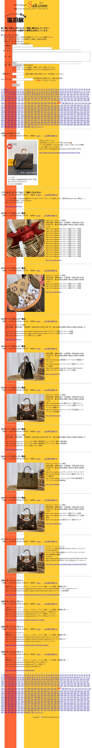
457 (81, 147)
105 (77, 118)
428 (74, 145)
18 (47, 114)
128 (64, 121)
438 (18, 147)
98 (56, 118)
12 (33, 114)
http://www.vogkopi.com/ (53, 285)
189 (88, 125)
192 (9, 128)
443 (35, 147)
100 (61, 118)
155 (65, 123)
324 (88, 136)
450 (58, 147)
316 (61, 136)
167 (15, 125)
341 (55, 139)
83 (21, 118)
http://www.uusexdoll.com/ (14, 231)
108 (87, 118)
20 (51, 114)
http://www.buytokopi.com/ (14, 474)
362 (35, 141)
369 (58, 141)
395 (55, 143)
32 (80, 114)
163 (2, 125)
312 (48, 136)
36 (89, 114)
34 (84, 114)
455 (75, 147)
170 (25, 125)
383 (15, 143)
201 (38, 128)
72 (84, 116)
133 (80, 121)
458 (84, 147)
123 (47, 121)
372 (68, 141)
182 (65, 125)
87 (30, 118)
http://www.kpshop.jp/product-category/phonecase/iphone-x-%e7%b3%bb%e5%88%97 (33, 619)
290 (65, 134)
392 (45, 143)
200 (35, 128)
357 (18, 141)
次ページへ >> (37, 151)
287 (55, 134)
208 (63, 128)
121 (41, 121)
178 (51, 125)
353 (5, 141)
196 (22, 128)
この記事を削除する (50, 160)
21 (54, 114)
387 (28, 143)
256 (42, 132)
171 (28, 125)
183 (68, 125)
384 (18, 143)
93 (44, 118)
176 (45, 125)
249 (18, 132)
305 (25, 136)
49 (30, 116)
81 (16, 118)
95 (49, 118)
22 (56, 114)
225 (28, 130)
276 (18, 134)
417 (38, 145)
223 (22, 130)
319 (71, 136)
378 (88, 141)
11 (30, 114)
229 (42, 130)
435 (9, 147)
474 (48, 149)
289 (61, 134)
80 (14, 118)
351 (88, 139)
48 (28, 116)
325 (2, 139)
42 (14, 116)
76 (4, 118)
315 (58, 136)
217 (2, 130)
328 (12, 139)
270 (88, 132)
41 (11, 116)
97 (54, 118)
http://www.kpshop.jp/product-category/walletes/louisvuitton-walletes (27, 670)
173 (35, 125)
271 (2, 134)
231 (48, 130)
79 (11, 118)
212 (76, 128)
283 (42, 134)
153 (58, 123)
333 (28, 139)
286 (51, 134)
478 (61, 149)
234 (58, 130)
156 (68, 123)
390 (38, 143)
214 (82, 128)
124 (51, 121)
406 (2, 145)
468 (28, 149)
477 (58, 149)
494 (25, 151)
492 (18, 151)
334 (32, 139)
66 (70, 116)
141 (18, 123)
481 (71, 149)
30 (75, 114)
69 (77, 116)
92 (42, 118)
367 (51, 141)
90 (37, 118)
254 (35, 132)
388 (32, 143)
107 (84, 118)
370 (61, 141)
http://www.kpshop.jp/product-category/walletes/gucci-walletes (25, 644)
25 (63, 114)
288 (58, 134)
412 (22, 145)
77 (7, 118)
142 (22, 123)
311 (45, 136)
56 (47, 116)
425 (64, 145)
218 (5, 130)
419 (45, 145)
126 (57, 121)
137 (5, 123)
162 (88, 123)
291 (68, 134)
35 (87, 114)
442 (32, 147)
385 (22, 143)
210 (69, 128)
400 (71, 143)
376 (81, 141)
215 (86, 128)
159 (78, 123)
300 (9, 136)
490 (12, 151)
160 (81, 123)
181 (61, 125)
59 (54, 116)
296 (84, 134)
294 (78, 134)
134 (84, 121)
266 (75, 132)
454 (71, 147)
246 (9, 132)
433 (2, 147)
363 (38, 141)
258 (48, 132)
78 (9, 118)
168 (18, 125)
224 (25, 130)
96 (51, 118)
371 (65, 141)
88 (32, 118)
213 (79, 128)
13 (35, 114)
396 (58, 143)
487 (2, 151)
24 (61, 114)
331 (22, 139)
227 (35, 130)
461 (5, 149)
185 (75, 125)
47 (25, 116)
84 (23, 118)
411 (18, 145)
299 (5, 136)
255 (38, 132)
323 (84, 136)
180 (58, 125)
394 (51, 143)
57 (49, 116)
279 (28, 134)
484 (81, 149)
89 (35, 118)
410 (15, 145)
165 (9, 125)
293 (75, 134)
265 (71, 132)
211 (73, 128)
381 (9, 143)
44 (18, 116)
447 (48, 147)
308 (35, 136)
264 (68, 132)
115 (21, 121)
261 (58, 132)
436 (12, 147)
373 (71, 141)
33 (82, 114)
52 (37, 116)
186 (78, 125)
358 (22, 141)
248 (15, 132)
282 (38, 134)
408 (9, 145)
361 (32, 141)
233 (55, 130)
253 (32, 132)
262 (61, 132)
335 (35, 139)
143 (25, 123)
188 (84, 125)
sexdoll (38, 219)
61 (58, 116)
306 (28, 136)
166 (12, 125)
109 (2, 121)
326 (5, 139)
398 (65, 143)
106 (81, 118)
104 (74, 118)
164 (5, 125)
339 (48, 139)
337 (42, 139)
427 (71, 145)
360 (28, 141)
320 (74, 136)
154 (61, 123)
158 (75, 123)
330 (18, 139)
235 (61, 130)
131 (74, 121)
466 (22, 149)
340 (51, 139)
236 (65, 130)
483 (78, 149)
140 (15, 123)
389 (35, 143)
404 (84, 143)
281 (35, 134)
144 (28, 123)
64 (65, 116)
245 (5, 132)
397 (61, 143)
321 (78, 136)
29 (73, 114)
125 (54, 121)
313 (51, 136)
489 (9, 151)
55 (44, 116)
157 (71, 123)
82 (18, 118)
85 (25, 118)
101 (64, 118)
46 (23, 116)
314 (55, 136)
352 (2, 141)
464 (15, 149)
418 (41, 145)
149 (45, 123)
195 (18, 128)
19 (49, 114)
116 (25, 121)
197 (25, 128)
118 (31, 121)
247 (12, 132)
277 (22, 134)
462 (9, 149)
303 (18, 136)
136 (2, 123)
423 (58, 145)
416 (35, 145)
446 (45, 147)
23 (58, 114)
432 (88, 145)
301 (12, 136)
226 (32, 130)
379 (2, 143)
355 (12, 141)
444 (38, 147)
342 (58, 139)
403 (81, 143)
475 (51, 149)
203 (45, 128)
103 (71, 118)
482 (75, 149)
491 (15, 151)
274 (12, 134)
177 (48, 125)
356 (15, 141)
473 (45, 149)
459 (88, 147)
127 (60, 121)
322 (81, 136)
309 (38, 136)
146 (35, 123)
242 (84, 130)
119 (34, 121)
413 (25, 145)
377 (84, 141)
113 (15, 121)
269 (84, 132)
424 (61, 145)
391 (42, 143)
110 (5, 121)
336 (38, 139)
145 (32, 123)
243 (88, 130)
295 (81, 134)
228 (38, 130)
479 (65, 149)
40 (9, 116)
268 (81, 132)
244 (2, 132)
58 (51, 116)
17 (44, 114)
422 (55, 145)
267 (78, 132)
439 (22, 147)
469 (32, 149)
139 (12, 123)
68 (75, 116)
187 (81, 125)
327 (9, 139)
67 (73, 116)
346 (71, 139)
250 (22, 132)
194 (15, 128)
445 (42, 147)
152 (55, 123)
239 (75, 130)
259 (51, 132)
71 (82, 116)
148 (42, 123)
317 (64, 136)
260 (55, 132)
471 (38, 149)
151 (51, 123)
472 (42, 149)
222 (18, 130)
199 (32, 128)
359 (25, 141)
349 (81, 139)
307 (32, 136)
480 (68, 149)
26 (66, 114)
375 (78, 141)
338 (45, 139)
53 (40, 116)
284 (45, 134)
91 (40, 118)
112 (12, 121)
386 (25, 143)
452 (65, 147)
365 (45, 141)
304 (22, 136)
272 (5, 134)
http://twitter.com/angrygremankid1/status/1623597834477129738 (59, 177)
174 (38, 125)
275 (15, 134)
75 (2, 118)
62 (61, 116)
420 (48, 145)
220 (12, 130)
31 (77, 114)
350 (84, 139)
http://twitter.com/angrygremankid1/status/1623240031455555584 (66, 589)
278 (25, 134)
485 (84, 149)
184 (71, 125)
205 (51, 128)
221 (15, 130)
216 (89, 128)
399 (68, 143)
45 (21, 116)
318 (68, 136)
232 (51, 130)
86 (28, 118)
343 (61, 139)
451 (61, 147)
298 (2, 136)
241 (81, 130)
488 (5, 151)
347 (75, 139)
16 (42, 114)
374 (75, 141)
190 (2, 128)
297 (88, 134)
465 (18, 149)
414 (28, 145)
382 (12, 143)
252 (28, 132)
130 (70, 121)
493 (22, 151)
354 (9, 141)
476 (55, 149)
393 (48, 143)
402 (78, 143)
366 (48, 141)
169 (22, 125)
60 (56, 116)
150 (48, 123)
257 (45, 132)
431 (84, 145)
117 (28, 121)
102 (67, 118)
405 (88, 143)
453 (68, 147)
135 (87, 121)
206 (55, 128)
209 (66, 128)
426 (68, 145)
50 (32, 116)
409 (12, 145)
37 (2, 116)
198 (28, 128)
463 (12, 149)
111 (8, 121)
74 (89, 116)
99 (58, 118)
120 (37, 121)
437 (15, 147)
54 (42, 116)
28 (70, 114)
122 (44, 121)
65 (68, 116)
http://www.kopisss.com (53, 440)
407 (5, 145)
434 (5, 147)
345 (68, 139)
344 (65, 139)
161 (84, 123)
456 (78, 147)
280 (32, 134)
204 (48, 128)
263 (65, 132)
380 (5, 143)
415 (32, 145)
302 (15, 136)
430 (81, 145)
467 (25, 149)
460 (2, 149)
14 (37, 114)
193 (12, 128)
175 (42, 125)
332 (25, 139)
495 (28, 151)
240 (78, 130)
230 (45, 130)
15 (40, 114)
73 (87, 116)
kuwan (38, 160)
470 (35, 149)
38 (4, 116)
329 (15, 139)
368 (55, 141)
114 (18, 121)
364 (42, 141)
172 (32, 125)
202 (42, 128)
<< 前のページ (7, 114)
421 (51, 145)
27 (68, 114)
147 (38, 123)
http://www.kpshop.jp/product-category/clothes (20, 695)
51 (35, 116)
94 (47, 118)
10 (28, 114)
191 (5, 128)
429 (78, 145)
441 (28, 147)
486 (88, 149)
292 (71, 134)
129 (67, 121)
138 (9, 123)
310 (42, 136)
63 (63, 116)
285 (48, 134)
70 (80, 116)
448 (51, 147)
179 (55, 125)
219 (9, 130)
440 (25, 147)
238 (71, 130)
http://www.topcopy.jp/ (53, 398)
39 (7, 116)
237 (68, 130)
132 (77, 121)
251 (25, 132)
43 (16, 116)
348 (78, 139)
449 (55, 147)
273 (9, 134)
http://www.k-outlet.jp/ (53, 509)
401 (75, 143)
